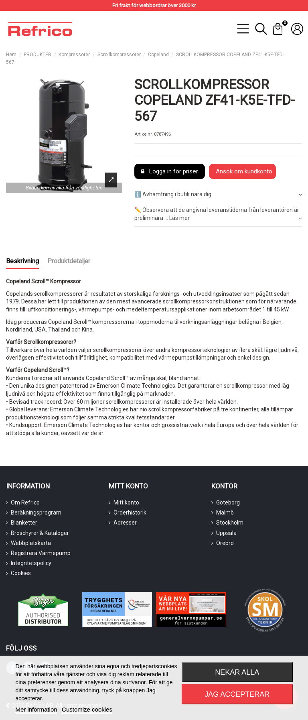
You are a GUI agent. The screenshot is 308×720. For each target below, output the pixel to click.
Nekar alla (237, 672)
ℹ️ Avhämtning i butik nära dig (218, 195)
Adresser (125, 522)
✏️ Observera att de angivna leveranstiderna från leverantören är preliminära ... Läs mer (218, 214)
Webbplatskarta (31, 543)
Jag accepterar (237, 694)
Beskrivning (22, 261)
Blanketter (24, 522)
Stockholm (229, 522)
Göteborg (228, 502)
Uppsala (226, 533)
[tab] (218, 195)
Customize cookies (87, 709)
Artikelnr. (143, 134)
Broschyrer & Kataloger (40, 533)
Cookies (21, 573)
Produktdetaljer (68, 261)
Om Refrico (25, 502)
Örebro (225, 543)
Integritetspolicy (31, 563)
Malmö (225, 512)
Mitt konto (126, 502)
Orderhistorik (129, 512)
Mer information (36, 709)
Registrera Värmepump (41, 553)
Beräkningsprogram (36, 512)
